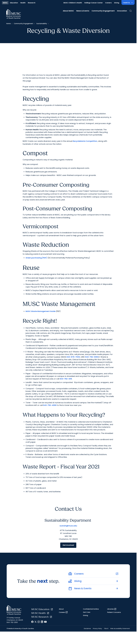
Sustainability (41, 24)
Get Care (86, 612)
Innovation (122, 11)
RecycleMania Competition (85, 141)
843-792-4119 (66, 379)
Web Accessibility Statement (120, 628)
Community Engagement (103, 11)
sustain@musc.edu (68, 526)
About (61, 609)
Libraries (111, 609)
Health (22, 3)
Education (14, 3)
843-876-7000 (73, 357)
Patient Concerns (114, 612)
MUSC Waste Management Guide (40, 311)
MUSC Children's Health (72, 3)
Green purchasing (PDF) (36, 258)
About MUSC (68, 11)
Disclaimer (87, 628)
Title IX (106, 628)
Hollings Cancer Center (93, 3)
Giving (116, 3)
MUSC (5, 3)
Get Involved (68, 545)
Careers (108, 3)
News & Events (82, 11)
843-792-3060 (91, 357)
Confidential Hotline (91, 609)
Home (8, 24)
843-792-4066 (50, 405)
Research (31, 3)
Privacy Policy (97, 628)
